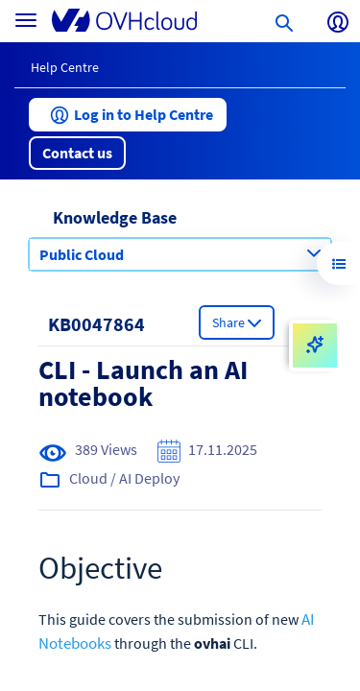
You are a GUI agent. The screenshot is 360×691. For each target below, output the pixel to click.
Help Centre (65, 67)
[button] (128, 114)
